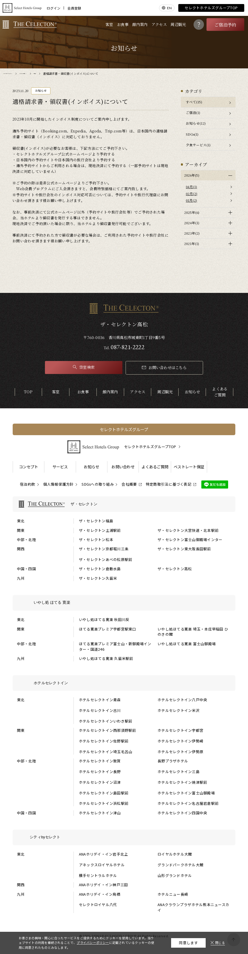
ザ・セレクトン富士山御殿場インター (190, 539)
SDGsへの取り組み (98, 484)
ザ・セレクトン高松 (175, 568)
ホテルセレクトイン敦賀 (100, 761)
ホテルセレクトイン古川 (100, 710)
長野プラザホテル (173, 761)
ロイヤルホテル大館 (175, 854)
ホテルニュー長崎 (173, 894)
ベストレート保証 (189, 466)
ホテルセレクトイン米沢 (179, 710)
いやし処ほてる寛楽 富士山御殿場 (187, 643)
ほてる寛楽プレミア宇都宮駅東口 (107, 629)
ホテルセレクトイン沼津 (100, 782)
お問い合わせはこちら (164, 367)
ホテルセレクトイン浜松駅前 (103, 803)
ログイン (53, 8)
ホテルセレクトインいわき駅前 (105, 721)
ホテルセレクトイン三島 (179, 771)
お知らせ (192, 391)
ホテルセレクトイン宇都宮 (180, 730)
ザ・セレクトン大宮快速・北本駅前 (188, 530)
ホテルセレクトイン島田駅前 (103, 793)
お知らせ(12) (196, 123)
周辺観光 (178, 24)
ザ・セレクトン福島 (96, 520)
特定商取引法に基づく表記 (169, 484)
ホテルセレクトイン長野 (100, 771)
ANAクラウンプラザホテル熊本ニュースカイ (193, 907)
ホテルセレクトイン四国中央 (182, 812)
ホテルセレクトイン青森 (100, 699)
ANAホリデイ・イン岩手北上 (103, 854)
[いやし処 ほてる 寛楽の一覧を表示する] (124, 603)
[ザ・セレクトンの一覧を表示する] (124, 504)
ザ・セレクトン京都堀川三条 (103, 548)
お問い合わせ (123, 466)
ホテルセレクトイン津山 (100, 812)
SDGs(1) (192, 134)
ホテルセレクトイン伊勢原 (180, 751)
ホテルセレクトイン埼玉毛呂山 (105, 751)
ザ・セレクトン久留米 (98, 578)
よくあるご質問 (219, 391)
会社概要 (129, 484)
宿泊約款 (27, 484)
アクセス (159, 24)
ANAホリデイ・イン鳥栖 (99, 894)
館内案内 (139, 24)
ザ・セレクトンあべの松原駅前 (105, 559)
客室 (109, 24)
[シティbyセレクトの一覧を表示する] (124, 837)
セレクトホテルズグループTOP (211, 7)
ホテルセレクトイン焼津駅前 (182, 782)
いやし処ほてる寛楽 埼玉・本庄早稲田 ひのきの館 (193, 631)
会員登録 (74, 8)
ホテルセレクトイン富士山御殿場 (186, 793)
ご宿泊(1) (193, 112)
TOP (28, 391)
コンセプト (28, 466)
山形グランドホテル (175, 875)
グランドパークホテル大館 (180, 864)
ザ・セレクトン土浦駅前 (100, 530)
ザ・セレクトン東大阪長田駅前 (184, 548)
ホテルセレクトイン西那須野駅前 (107, 730)
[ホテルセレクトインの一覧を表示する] (124, 683)
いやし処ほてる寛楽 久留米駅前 (106, 658)
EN (169, 8)
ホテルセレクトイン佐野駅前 (103, 741)
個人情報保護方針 (58, 484)
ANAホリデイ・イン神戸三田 (103, 884)
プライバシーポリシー (93, 942)
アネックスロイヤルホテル (102, 864)
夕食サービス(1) (198, 145)
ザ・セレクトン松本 (96, 539)
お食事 (122, 24)
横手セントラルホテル (98, 875)
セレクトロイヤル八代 (98, 904)
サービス (60, 466)
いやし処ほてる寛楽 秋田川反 (104, 619)
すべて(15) (194, 102)
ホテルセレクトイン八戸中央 (182, 699)
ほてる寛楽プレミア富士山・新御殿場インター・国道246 (115, 646)
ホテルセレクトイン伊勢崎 (180, 741)
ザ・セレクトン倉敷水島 (100, 568)
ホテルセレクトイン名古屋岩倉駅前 (188, 803)
